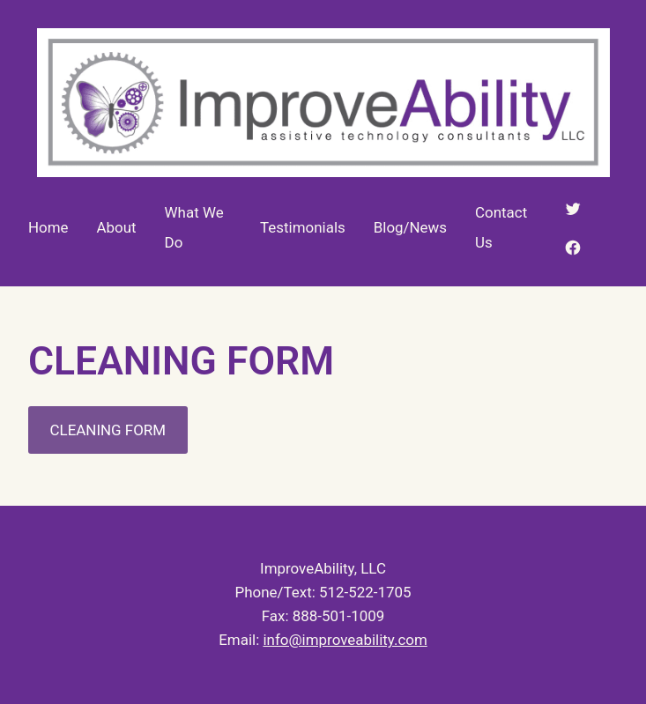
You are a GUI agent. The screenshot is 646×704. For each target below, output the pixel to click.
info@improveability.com (345, 639)
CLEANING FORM (108, 430)
